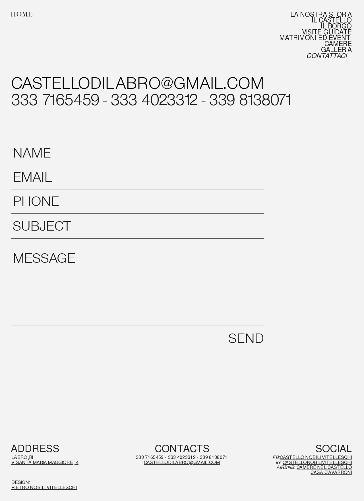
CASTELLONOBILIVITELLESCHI (317, 462)
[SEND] (246, 339)
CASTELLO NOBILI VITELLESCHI (316, 457)
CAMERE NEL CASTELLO (324, 467)
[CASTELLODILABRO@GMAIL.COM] (138, 84)
